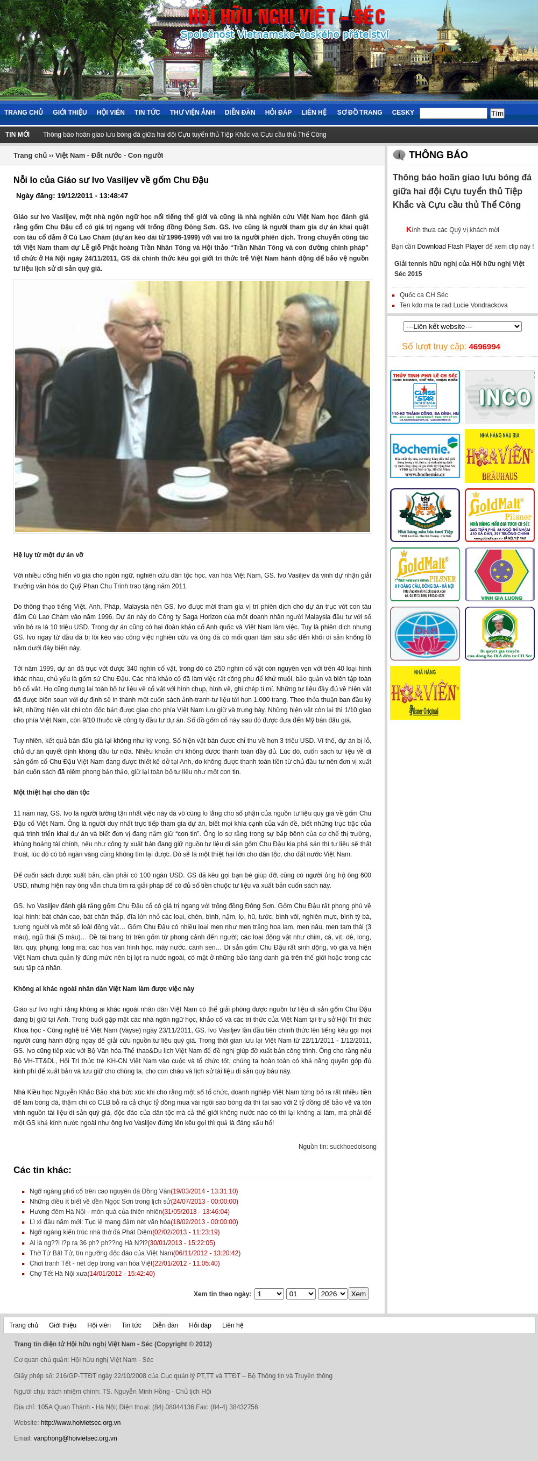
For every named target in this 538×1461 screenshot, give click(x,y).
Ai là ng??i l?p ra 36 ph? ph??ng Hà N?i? (89, 1243)
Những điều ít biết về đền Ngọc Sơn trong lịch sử (100, 1201)
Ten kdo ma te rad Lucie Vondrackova (454, 305)
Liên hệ (313, 112)
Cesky (403, 112)
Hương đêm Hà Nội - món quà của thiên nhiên (96, 1212)
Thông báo (438, 155)
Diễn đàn (240, 112)
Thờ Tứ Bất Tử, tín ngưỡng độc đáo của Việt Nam (101, 1253)
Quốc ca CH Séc (424, 295)
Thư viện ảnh (192, 112)
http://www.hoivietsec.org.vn (81, 1423)
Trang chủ (23, 112)
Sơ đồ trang (360, 112)
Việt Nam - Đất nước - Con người (109, 155)
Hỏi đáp (278, 112)
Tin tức (147, 112)
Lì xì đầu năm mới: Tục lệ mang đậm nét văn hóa (100, 1222)
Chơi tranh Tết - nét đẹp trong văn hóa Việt (91, 1263)
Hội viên (111, 112)
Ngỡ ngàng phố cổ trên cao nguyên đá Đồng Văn (100, 1191)
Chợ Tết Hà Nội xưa (58, 1273)
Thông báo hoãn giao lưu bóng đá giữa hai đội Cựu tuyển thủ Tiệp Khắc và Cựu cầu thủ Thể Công (185, 134)
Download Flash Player (450, 246)
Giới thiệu (70, 112)
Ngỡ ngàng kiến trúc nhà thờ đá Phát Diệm (91, 1232)
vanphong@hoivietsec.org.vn (75, 1438)
